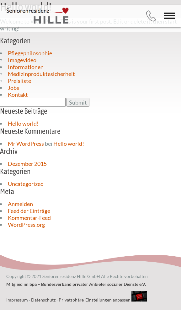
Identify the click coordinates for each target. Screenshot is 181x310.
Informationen (26, 66)
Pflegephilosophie (30, 53)
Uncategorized (26, 183)
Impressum (17, 299)
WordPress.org (26, 224)
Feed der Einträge (29, 210)
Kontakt (18, 94)
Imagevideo (22, 60)
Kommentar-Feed (29, 217)
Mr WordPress (26, 143)
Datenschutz (43, 299)
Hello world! (23, 123)
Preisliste (19, 80)
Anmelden (20, 203)
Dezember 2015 (27, 163)
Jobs (13, 87)
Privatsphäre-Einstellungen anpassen (94, 299)
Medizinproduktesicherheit (41, 73)
